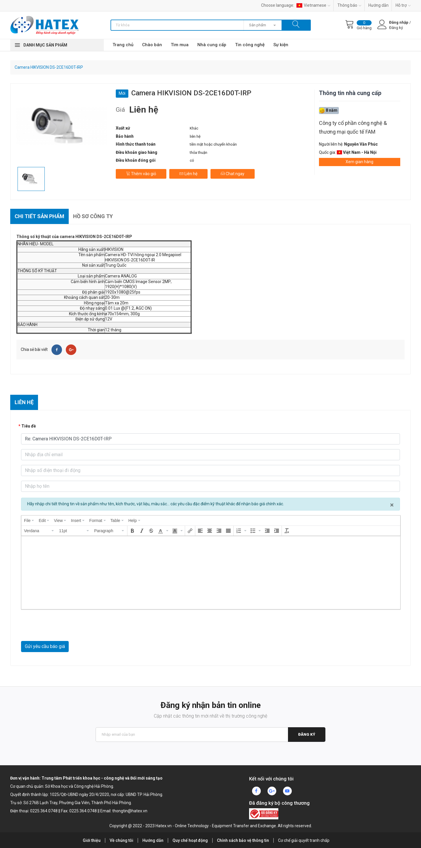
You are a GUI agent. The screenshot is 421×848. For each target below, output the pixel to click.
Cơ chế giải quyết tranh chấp (303, 840)
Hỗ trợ (403, 5)
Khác (194, 128)
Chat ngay (232, 173)
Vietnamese (313, 5)
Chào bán (152, 44)
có (192, 160)
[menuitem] (29, 520)
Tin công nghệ (250, 44)
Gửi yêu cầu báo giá (45, 646)
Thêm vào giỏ (141, 173)
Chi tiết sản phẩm (39, 216)
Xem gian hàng (359, 161)
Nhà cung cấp (211, 44)
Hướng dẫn (378, 5)
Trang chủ (123, 44)
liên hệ (195, 136)
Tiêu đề (28, 426)
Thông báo (349, 5)
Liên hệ (188, 173)
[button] (39, 530)
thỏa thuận (198, 152)
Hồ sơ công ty (93, 216)
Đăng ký (306, 734)
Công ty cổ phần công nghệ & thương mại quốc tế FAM (353, 127)
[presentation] (29, 520)
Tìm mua (180, 44)
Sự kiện (280, 44)
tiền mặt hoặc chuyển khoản (213, 144)
